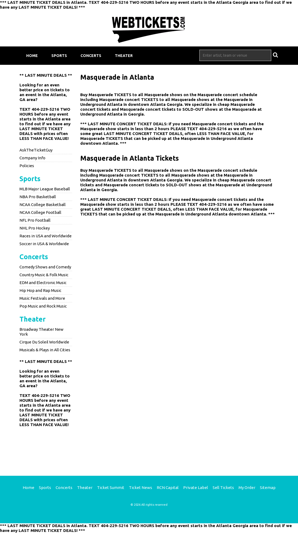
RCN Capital (168, 487)
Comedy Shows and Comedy (45, 267)
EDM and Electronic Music (42, 282)
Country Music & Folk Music (43, 274)
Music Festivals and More (42, 298)
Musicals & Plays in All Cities (44, 350)
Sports (59, 55)
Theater (124, 55)
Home (32, 55)
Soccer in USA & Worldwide (44, 243)
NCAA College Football (40, 212)
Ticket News (140, 487)
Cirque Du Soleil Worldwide (44, 342)
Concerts (91, 55)
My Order (247, 487)
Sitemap (268, 487)
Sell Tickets (223, 487)
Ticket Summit (110, 487)
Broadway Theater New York (41, 331)
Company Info (32, 158)
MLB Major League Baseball (44, 189)
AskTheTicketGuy (35, 150)
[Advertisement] (149, 447)
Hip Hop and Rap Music (40, 290)
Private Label (195, 487)
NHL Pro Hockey (34, 228)
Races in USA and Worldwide (45, 236)
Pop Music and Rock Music (43, 306)
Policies (26, 165)
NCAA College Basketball (42, 204)
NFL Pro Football (35, 220)
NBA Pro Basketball (37, 196)
